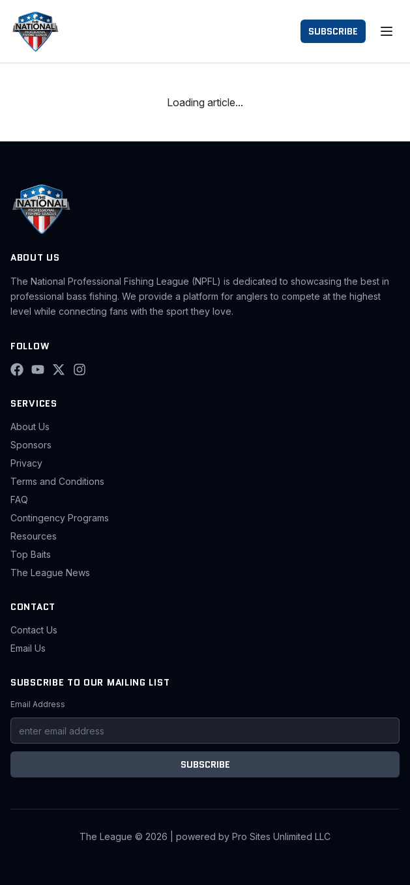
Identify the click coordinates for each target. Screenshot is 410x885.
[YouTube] (37, 369)
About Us (30, 426)
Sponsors (30, 444)
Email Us (28, 648)
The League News (50, 572)
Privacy (26, 463)
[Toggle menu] (386, 31)
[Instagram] (79, 369)
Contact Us (33, 629)
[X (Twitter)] (58, 369)
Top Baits (30, 554)
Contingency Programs (59, 517)
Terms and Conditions (57, 481)
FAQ (19, 499)
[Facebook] (16, 369)
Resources (33, 536)
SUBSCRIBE (333, 31)
